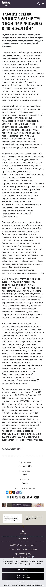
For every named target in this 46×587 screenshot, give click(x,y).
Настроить (23, 582)
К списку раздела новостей (23, 497)
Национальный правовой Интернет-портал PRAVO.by (33, 518)
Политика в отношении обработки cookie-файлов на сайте (23, 585)
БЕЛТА (19, 449)
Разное (25, 483)
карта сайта (23, 539)
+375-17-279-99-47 (29, 549)
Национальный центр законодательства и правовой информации (11, 518)
